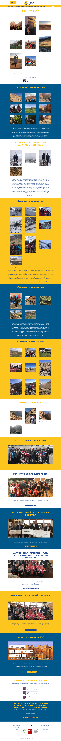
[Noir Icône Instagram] (32, 726)
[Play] (27, 81)
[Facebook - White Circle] (53, 6)
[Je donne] (13, 2)
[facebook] (29, 726)
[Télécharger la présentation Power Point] (31, 588)
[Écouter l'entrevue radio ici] (30, 505)
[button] (44, 6)
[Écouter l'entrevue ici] (32, 672)
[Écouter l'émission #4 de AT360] (30, 717)
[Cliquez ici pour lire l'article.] (31, 630)
